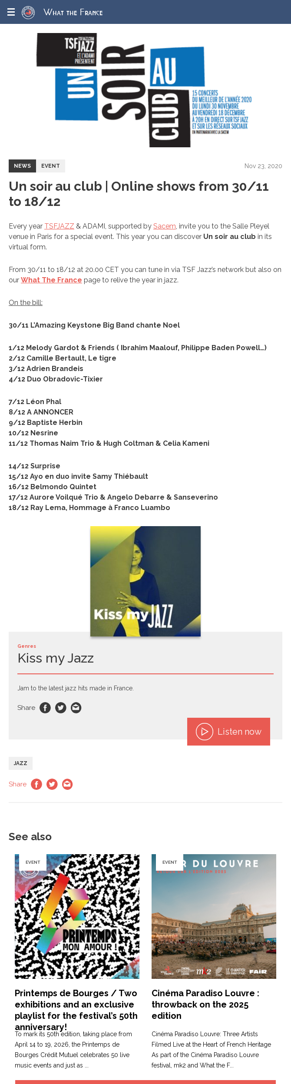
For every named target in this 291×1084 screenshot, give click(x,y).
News (22, 166)
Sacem (164, 226)
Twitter (60, 707)
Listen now (228, 731)
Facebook (45, 707)
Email (76, 707)
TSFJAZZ (59, 226)
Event (50, 166)
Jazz (20, 763)
